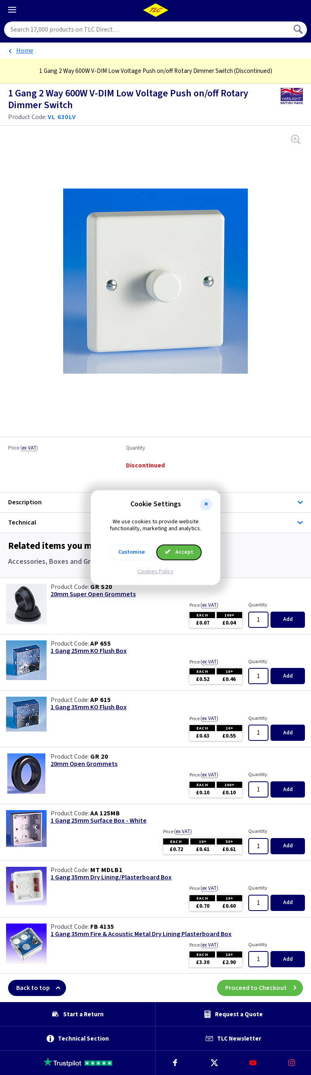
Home (24, 50)
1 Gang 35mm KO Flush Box (89, 707)
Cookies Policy (155, 571)
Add (288, 619)
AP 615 (100, 699)
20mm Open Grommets (84, 764)
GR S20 (101, 586)
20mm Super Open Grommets (93, 594)
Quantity (135, 448)
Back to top (41, 988)
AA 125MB (105, 813)
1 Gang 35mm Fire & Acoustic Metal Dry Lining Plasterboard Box (141, 934)
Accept (179, 552)
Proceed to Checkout (264, 988)
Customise (131, 552)
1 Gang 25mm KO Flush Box (89, 651)
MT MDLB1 (106, 870)
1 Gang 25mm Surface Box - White (99, 821)
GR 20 (99, 756)
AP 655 (100, 643)
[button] (206, 504)
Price (23, 448)
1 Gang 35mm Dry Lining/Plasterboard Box (111, 877)
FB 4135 (102, 926)
